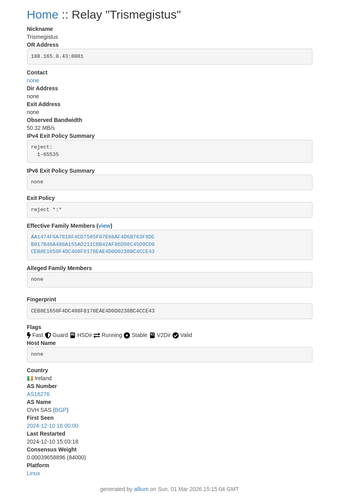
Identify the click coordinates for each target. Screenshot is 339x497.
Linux (33, 473)
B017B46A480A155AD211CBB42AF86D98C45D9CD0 (93, 245)
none (33, 80)
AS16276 (38, 394)
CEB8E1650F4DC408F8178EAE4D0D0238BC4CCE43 (93, 252)
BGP (61, 410)
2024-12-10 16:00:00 (53, 426)
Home (43, 14)
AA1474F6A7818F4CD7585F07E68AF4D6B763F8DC (93, 237)
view (104, 226)
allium (141, 489)
